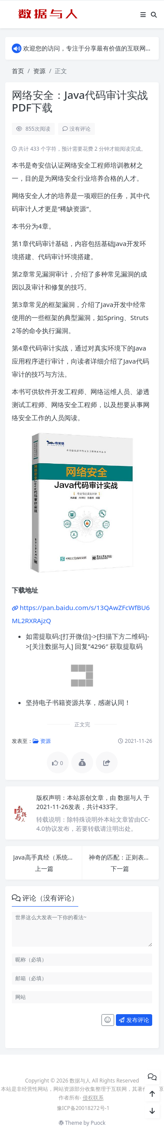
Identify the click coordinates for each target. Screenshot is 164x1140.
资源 (39, 71)
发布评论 (134, 1020)
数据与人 (131, 797)
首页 (18, 71)
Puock (98, 1123)
